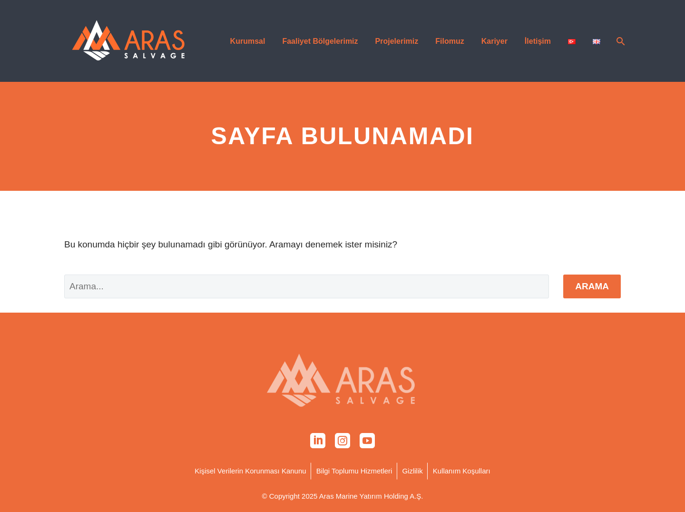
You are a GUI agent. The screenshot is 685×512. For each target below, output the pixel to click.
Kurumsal (247, 41)
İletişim (538, 41)
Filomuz (449, 41)
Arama (592, 286)
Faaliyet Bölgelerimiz (320, 41)
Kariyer (494, 41)
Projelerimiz (397, 41)
